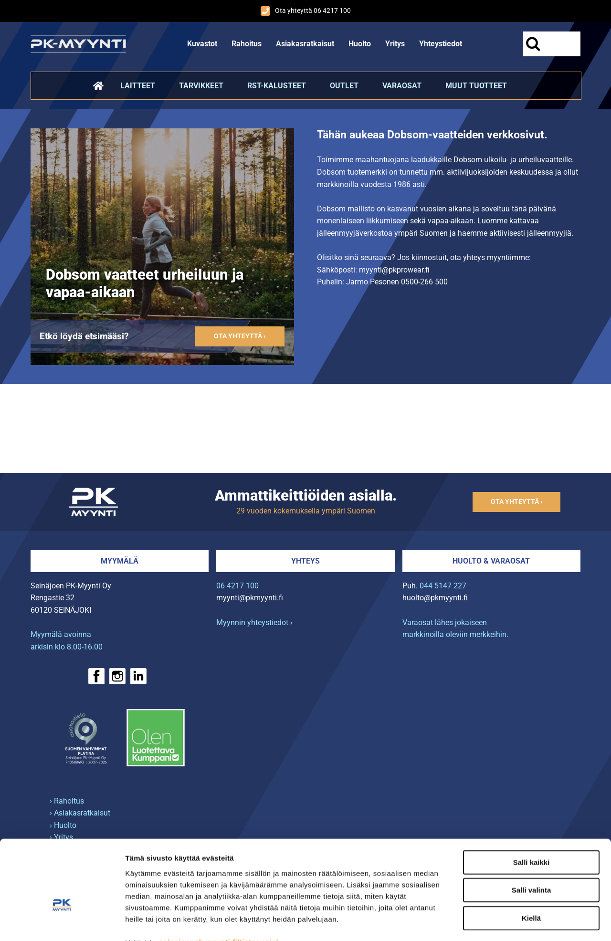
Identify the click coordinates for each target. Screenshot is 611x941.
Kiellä (531, 859)
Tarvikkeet (201, 85)
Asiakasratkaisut (305, 43)
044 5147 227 (443, 585)
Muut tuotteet (476, 85)
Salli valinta (531, 831)
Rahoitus (247, 43)
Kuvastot (202, 43)
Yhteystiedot (440, 43)
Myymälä (119, 560)
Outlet (344, 85)
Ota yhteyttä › (239, 336)
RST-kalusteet (276, 85)
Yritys (395, 43)
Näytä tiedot (510, 922)
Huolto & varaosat (491, 560)
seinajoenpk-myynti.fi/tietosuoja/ (218, 883)
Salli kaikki (531, 803)
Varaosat (401, 85)
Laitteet (137, 85)
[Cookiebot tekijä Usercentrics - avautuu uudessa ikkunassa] (62, 922)
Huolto (359, 43)
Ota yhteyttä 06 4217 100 (306, 11)
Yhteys (305, 560)
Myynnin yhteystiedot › (254, 622)
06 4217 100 (237, 585)
